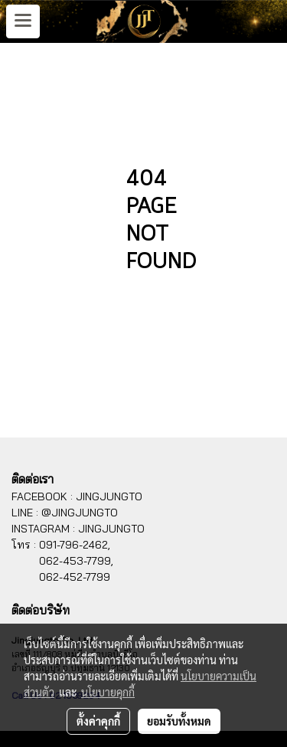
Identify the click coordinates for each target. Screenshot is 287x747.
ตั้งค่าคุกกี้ (98, 721)
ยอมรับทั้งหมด (179, 721)
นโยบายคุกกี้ (108, 692)
